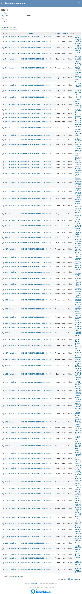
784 (6, 78)
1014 (6, 242)
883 (6, 114)
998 (6, 37)
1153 (6, 453)
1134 (6, 427)
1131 (6, 422)
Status (6, 15)
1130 (6, 414)
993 (6, 214)
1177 (6, 468)
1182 (6, 482)
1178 (6, 474)
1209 (6, 529)
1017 (6, 249)
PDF (79, 579)
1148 (6, 438)
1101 (6, 563)
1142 (6, 432)
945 (6, 162)
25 (16, 576)
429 (6, 48)
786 (6, 85)
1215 (6, 536)
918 (6, 140)
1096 (6, 346)
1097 (6, 353)
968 (6, 173)
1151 (6, 446)
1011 (6, 232)
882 (6, 110)
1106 (6, 374)
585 (6, 59)
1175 (6, 463)
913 (6, 135)
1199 (6, 517)
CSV (75, 579)
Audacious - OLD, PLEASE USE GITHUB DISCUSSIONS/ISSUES (31, 37)
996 (6, 226)
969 (6, 182)
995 (6, 220)
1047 (6, 263)
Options (6, 22)
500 (6, 53)
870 (6, 97)
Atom (71, 579)
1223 (6, 554)
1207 (6, 524)
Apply (6, 27)
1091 (6, 323)
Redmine (34, 583)
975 (6, 198)
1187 (6, 494)
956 (6, 168)
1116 (6, 382)
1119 (6, 398)
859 (6, 90)
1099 (6, 366)
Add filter (4, 19)
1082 (6, 309)
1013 (6, 238)
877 (6, 104)
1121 (6, 406)
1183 (6, 488)
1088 (6, 317)
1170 (6, 459)
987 (6, 206)
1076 (6, 300)
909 (6, 128)
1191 (6, 500)
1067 (6, 284)
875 (6, 558)
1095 (6, 339)
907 (6, 117)
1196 (6, 508)
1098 (6, 359)
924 (6, 144)
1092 (6, 327)
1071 (6, 290)
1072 (6, 293)
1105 (6, 569)
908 (6, 121)
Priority (69, 33)
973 (6, 191)
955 (6, 165)
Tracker (58, 33)
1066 (6, 278)
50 (19, 576)
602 (6, 68)
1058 (6, 272)
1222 (6, 548)
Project (31, 33)
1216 (6, 543)
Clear (14, 27)
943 (6, 153)
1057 (6, 266)
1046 (6, 257)
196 (6, 41)
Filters (5, 13)
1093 (6, 333)
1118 (6, 390)
